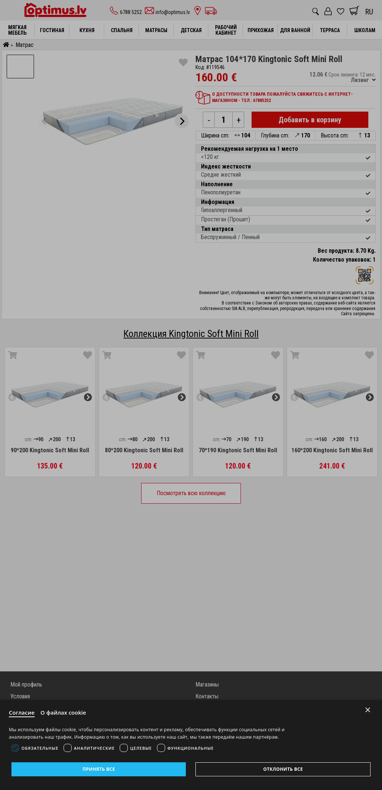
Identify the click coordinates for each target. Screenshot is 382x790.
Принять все (98, 769)
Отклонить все (283, 769)
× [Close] (368, 710)
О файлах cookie (63, 712)
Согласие (22, 712)
